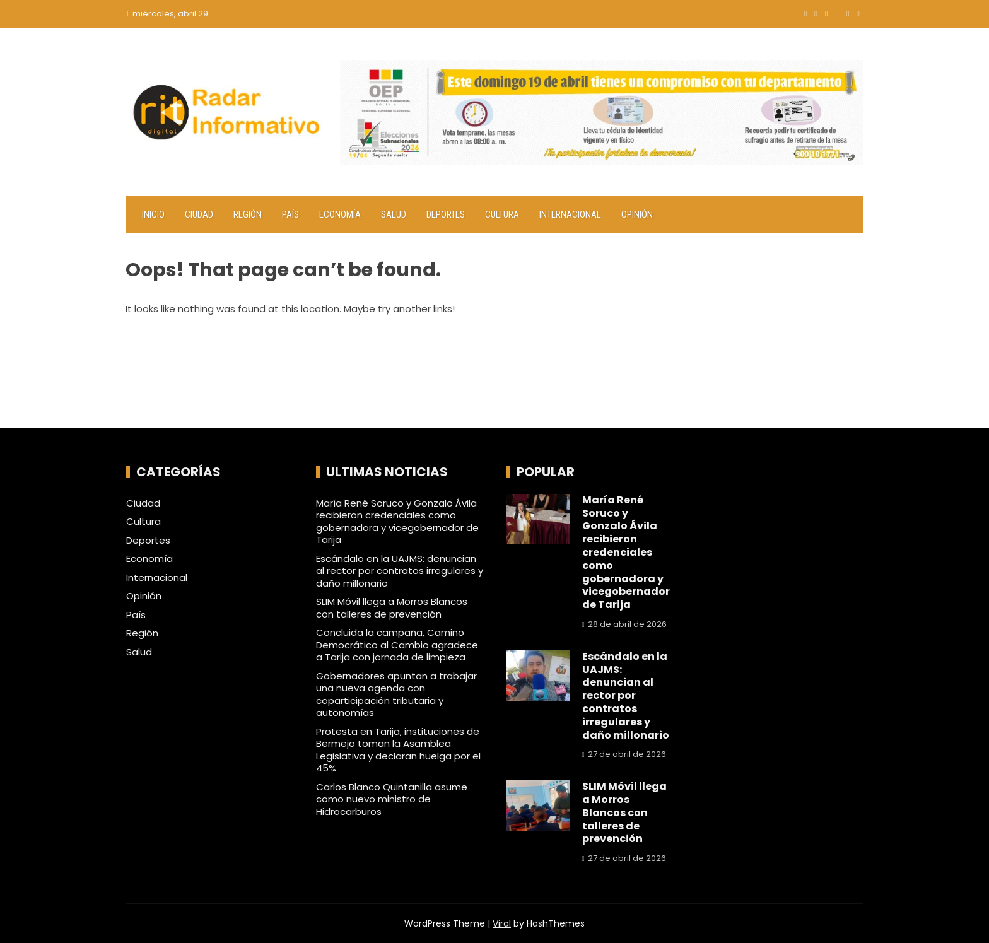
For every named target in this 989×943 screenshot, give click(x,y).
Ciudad (199, 214)
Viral (502, 923)
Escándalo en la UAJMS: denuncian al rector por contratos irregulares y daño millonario (399, 571)
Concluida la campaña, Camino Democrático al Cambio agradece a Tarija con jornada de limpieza (397, 645)
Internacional (570, 214)
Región (247, 214)
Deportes (445, 214)
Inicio (153, 214)
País (290, 214)
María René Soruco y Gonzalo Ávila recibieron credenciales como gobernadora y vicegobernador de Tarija (397, 521)
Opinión (637, 214)
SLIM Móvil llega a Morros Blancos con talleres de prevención (391, 608)
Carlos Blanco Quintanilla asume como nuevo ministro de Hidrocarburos (391, 799)
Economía (340, 214)
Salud (393, 214)
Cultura (502, 214)
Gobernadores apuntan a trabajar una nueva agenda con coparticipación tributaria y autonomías (396, 694)
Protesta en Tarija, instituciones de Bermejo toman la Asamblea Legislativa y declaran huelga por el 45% (398, 750)
